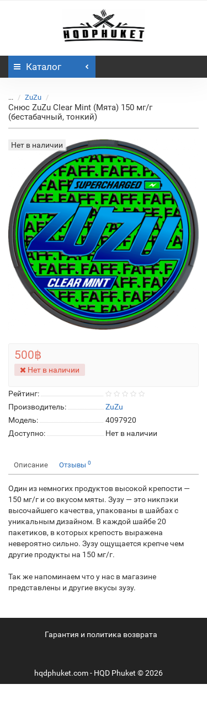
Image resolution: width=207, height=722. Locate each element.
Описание (31, 465)
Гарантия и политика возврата (101, 634)
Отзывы (75, 464)
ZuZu (33, 97)
